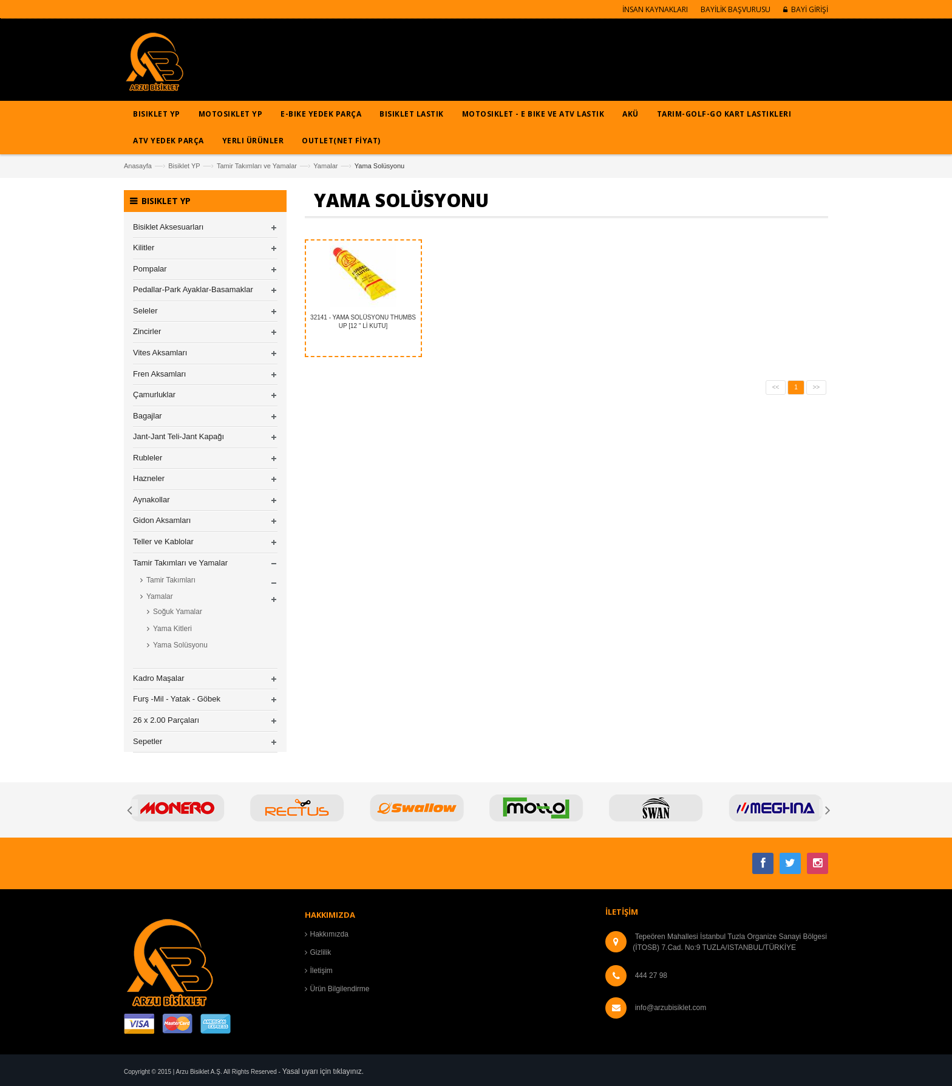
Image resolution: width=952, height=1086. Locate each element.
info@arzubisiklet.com (671, 1007)
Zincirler (147, 331)
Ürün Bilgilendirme (340, 989)
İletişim (321, 970)
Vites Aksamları (160, 352)
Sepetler (147, 741)
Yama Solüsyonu (180, 645)
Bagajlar (147, 415)
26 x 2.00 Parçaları (166, 720)
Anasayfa (138, 165)
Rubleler (147, 457)
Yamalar (325, 165)
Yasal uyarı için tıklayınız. (323, 1071)
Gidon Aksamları (162, 520)
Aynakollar (151, 499)
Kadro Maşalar (159, 678)
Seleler (145, 310)
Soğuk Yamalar (177, 611)
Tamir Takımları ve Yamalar (257, 165)
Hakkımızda (329, 934)
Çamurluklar (154, 394)
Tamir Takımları (170, 580)
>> (816, 387)
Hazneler (149, 478)
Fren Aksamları (159, 373)
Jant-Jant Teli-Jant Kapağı (178, 436)
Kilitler (143, 247)
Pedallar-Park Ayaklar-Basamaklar (193, 289)
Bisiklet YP (184, 165)
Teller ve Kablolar (163, 541)
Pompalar (150, 268)
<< (776, 387)
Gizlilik (321, 952)
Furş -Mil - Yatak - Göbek (176, 698)
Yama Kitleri (172, 628)
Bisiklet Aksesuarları (168, 226)
